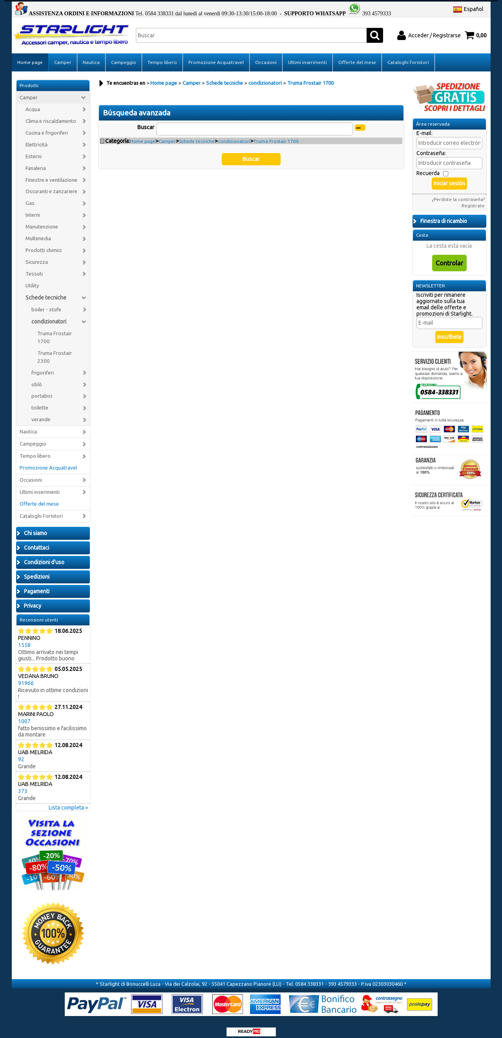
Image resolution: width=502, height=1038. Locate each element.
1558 (24, 639)
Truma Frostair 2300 (54, 351)
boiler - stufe (46, 304)
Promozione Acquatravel (216, 56)
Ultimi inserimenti (307, 56)
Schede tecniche (46, 292)
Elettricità (36, 138)
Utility (32, 280)
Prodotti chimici (44, 244)
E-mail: (424, 127)
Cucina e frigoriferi (47, 127)
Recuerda (428, 167)
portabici (41, 390)
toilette (39, 402)
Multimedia (38, 233)
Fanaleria (36, 162)
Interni (33, 209)
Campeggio (123, 56)
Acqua (33, 103)
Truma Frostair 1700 (54, 331)
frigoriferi (42, 366)
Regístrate (473, 199)
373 (22, 785)
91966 (26, 677)
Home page (30, 56)
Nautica (91, 56)
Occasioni (266, 56)
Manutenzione (42, 221)
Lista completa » (68, 801)
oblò (36, 378)
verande (40, 414)
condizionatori (48, 315)
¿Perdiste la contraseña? (458, 193)
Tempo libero (162, 56)
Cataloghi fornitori (408, 56)
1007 (24, 715)
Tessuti (34, 268)
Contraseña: (431, 147)
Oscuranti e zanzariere (51, 185)
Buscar (145, 121)
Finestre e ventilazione (51, 174)
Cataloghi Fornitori (41, 510)
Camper (62, 56)
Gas (30, 197)
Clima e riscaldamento (51, 115)
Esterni (34, 150)
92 (21, 753)
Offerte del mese (357, 56)
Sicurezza (37, 256)
